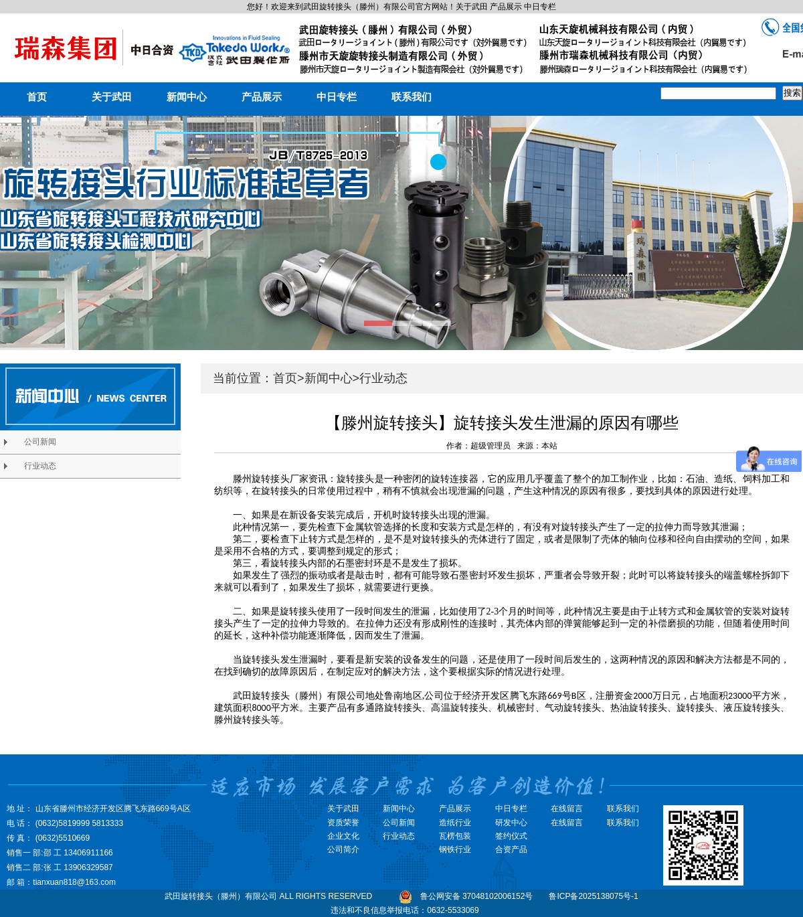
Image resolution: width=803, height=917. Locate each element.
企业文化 (343, 836)
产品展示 (262, 97)
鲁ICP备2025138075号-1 (593, 896)
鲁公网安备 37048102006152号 (476, 896)
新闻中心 (187, 97)
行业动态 (383, 378)
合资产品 (511, 849)
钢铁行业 (455, 849)
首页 (37, 97)
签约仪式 (511, 836)
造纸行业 (455, 822)
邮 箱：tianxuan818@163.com (61, 882)
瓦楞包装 (455, 836)
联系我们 (411, 97)
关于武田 (112, 97)
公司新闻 (399, 822)
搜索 (792, 93)
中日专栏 (337, 97)
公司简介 (343, 849)
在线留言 (567, 822)
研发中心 (511, 822)
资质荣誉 (343, 822)
